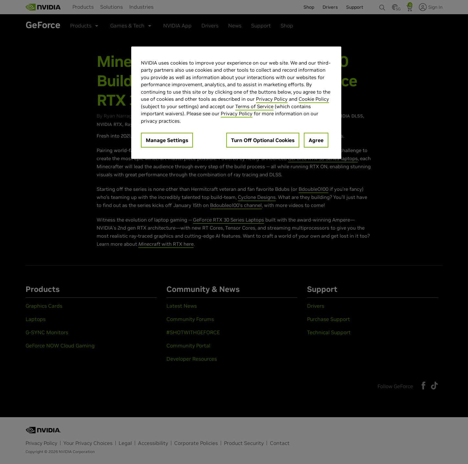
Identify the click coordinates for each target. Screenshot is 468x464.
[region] (236, 102)
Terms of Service (254, 106)
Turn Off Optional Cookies (262, 140)
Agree (316, 140)
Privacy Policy (272, 99)
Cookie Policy (314, 99)
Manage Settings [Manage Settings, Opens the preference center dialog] (167, 140)
